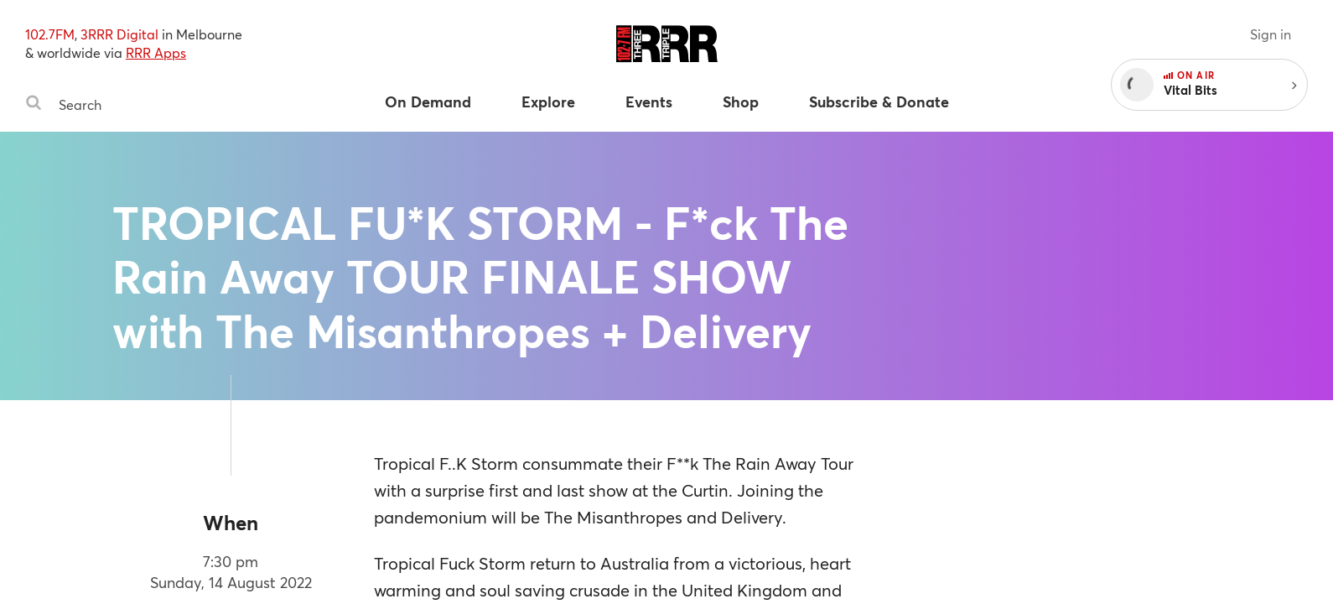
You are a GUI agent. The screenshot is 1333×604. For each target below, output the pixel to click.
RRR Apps (156, 52)
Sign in (1270, 34)
